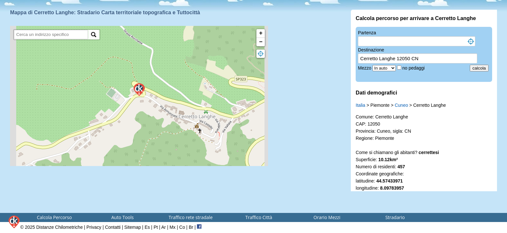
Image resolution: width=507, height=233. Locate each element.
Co (182, 227)
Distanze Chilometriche (59, 227)
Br (191, 227)
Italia (360, 105)
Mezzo (365, 68)
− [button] (261, 42)
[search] (51, 34)
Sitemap (132, 227)
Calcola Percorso (54, 217)
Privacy (93, 227)
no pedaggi (414, 68)
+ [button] (261, 33)
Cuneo (401, 105)
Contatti (113, 227)
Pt (156, 227)
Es (147, 227)
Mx (172, 227)
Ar (163, 227)
